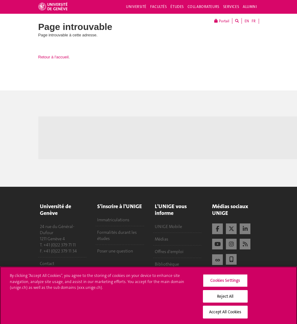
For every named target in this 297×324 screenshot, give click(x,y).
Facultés (158, 6)
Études (177, 6)
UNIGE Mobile (168, 226)
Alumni (250, 6)
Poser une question (115, 251)
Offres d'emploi (169, 251)
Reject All (225, 297)
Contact (47, 263)
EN (247, 21)
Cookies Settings (225, 282)
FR (254, 21)
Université (136, 6)
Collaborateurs (203, 6)
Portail (221, 21)
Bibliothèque (167, 264)
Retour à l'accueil (53, 57)
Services (231, 6)
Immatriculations (113, 220)
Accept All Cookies (225, 313)
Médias (161, 239)
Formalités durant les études (117, 235)
